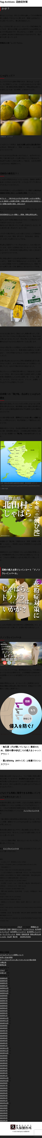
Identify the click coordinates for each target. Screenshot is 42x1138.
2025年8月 (4, 998)
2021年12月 (4, 1103)
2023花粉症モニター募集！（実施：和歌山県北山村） (19, 214)
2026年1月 (4, 986)
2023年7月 (4, 1060)
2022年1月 (4, 1101)
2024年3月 (4, 1041)
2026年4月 (4, 978)
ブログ (19, 927)
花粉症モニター (16, 929)
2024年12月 (4, 1018)
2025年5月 (4, 1006)
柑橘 (9, 929)
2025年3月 (4, 1011)
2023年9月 (4, 1056)
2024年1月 (4, 1046)
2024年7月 (4, 1031)
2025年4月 (4, 1008)
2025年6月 (4, 1003)
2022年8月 (4, 1083)
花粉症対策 (25, 934)
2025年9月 (4, 996)
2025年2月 (4, 1013)
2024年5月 (4, 1036)
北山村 (9, 937)
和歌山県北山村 (35, 934)
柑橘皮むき (35, 927)
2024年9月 (4, 1026)
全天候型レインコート (18, 932)
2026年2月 (4, 983)
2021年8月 (4, 1108)
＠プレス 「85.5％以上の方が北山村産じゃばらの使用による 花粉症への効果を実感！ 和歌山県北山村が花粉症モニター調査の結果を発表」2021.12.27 (21, 201)
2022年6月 (4, 1088)
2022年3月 (4, 1096)
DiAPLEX (3, 929)
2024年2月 (4, 1043)
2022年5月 (4, 1090)
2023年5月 (4, 1065)
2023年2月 (4, 1073)
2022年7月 (4, 1085)
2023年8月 (4, 1058)
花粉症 (18, 934)
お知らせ (3, 973)
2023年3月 (4, 1071)
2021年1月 (4, 1120)
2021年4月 (4, 1115)
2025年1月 (4, 1016)
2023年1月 (4, 1076)
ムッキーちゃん (28, 929)
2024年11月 (4, 1021)
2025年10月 (4, 993)
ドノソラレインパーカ (31, 811)
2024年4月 (4, 1038)
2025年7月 (4, 1001)
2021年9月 (4, 1106)
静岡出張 (3, 965)
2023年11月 (4, 1051)
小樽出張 (3, 962)
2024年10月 (4, 1023)
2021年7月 (4, 1110)
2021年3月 (4, 1118)
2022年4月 (4, 1093)
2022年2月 (4, 1098)
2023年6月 (4, 1063)
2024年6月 (4, 1033)
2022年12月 (4, 1078)
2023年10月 (4, 1053)
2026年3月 (4, 981)
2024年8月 (4, 1028)
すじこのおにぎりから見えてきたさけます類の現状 (18, 960)
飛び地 (15, 937)
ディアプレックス (8, 934)
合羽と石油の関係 (6, 957)
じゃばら (3, 937)
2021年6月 (4, 1113)
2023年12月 (4, 1048)
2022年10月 (4, 1081)
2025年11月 (4, 991)
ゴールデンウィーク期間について (12, 955)
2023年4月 (4, 1068)
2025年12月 (4, 988)
